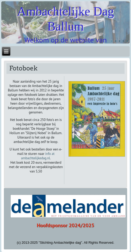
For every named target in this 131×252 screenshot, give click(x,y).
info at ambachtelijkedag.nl (38, 156)
